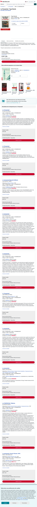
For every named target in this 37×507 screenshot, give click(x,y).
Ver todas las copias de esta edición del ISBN (19, 21)
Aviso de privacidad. (24, 499)
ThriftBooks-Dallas (9, 187)
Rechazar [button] (14, 502)
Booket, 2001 (17, 71)
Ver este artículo (4, 54)
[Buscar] (35, 4)
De (16, 24)
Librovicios (8, 410)
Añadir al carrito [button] (18, 61)
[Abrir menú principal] (2, 4)
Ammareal (8, 300)
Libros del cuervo (9, 460)
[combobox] (20, 4)
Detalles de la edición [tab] (19, 41)
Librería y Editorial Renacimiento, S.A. (13, 376)
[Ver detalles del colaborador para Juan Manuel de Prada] (6, 10)
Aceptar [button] (5, 502)
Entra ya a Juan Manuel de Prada (13, 102)
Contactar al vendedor (5, 126)
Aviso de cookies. (20, 498)
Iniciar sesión (31, 1)
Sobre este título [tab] (10, 41)
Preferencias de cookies (22, 497)
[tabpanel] (18, 45)
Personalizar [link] (24, 502)
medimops (8, 115)
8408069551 (17, 70)
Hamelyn (7, 219)
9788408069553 (26, 70)
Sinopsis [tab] (3, 41)
